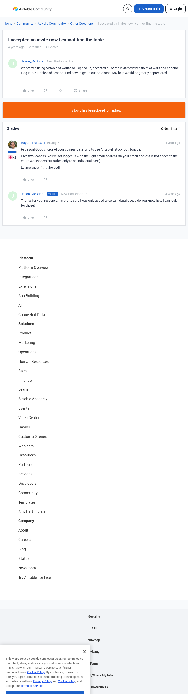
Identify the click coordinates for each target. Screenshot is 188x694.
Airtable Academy (32, 398)
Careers (24, 539)
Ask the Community (52, 23)
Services (25, 473)
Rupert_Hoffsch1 (33, 142)
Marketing (26, 342)
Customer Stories (32, 436)
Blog (22, 549)
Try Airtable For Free (34, 577)
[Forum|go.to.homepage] (32, 8)
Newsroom (27, 567)
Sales (22, 370)
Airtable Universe (32, 511)
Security (94, 616)
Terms (94, 663)
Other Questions (82, 23)
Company (26, 520)
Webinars (26, 446)
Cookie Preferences (94, 687)
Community (25, 23)
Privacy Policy (42, 689)
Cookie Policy (36, 680)
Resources (27, 455)
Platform (25, 257)
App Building (28, 295)
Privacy (94, 652)
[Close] (84, 660)
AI (20, 305)
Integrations (28, 276)
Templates (26, 502)
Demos (24, 427)
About (23, 530)
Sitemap (94, 640)
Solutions (26, 323)
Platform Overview (33, 267)
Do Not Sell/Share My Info (94, 675)
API (94, 628)
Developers (27, 483)
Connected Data (31, 314)
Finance (25, 380)
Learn (23, 389)
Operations (27, 351)
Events (23, 408)
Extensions (27, 286)
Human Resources (33, 361)
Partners (25, 464)
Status (23, 558)
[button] (5, 9)
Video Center (28, 417)
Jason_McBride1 (33, 61)
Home (8, 23)
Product (25, 333)
